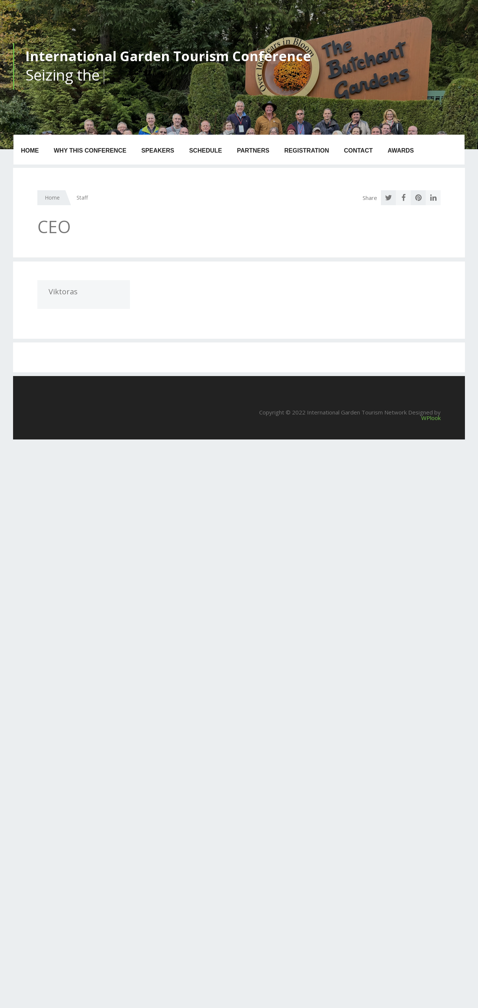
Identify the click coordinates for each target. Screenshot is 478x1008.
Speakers (157, 150)
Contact (358, 150)
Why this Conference (90, 150)
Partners (253, 150)
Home (30, 150)
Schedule (205, 150)
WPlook (431, 418)
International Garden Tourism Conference (168, 56)
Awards (401, 150)
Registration (306, 150)
